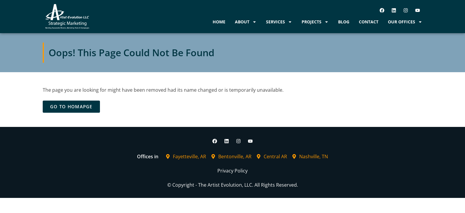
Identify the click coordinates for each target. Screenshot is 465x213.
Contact (368, 22)
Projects (315, 22)
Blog (343, 22)
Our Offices (405, 22)
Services (279, 22)
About (246, 22)
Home (219, 22)
